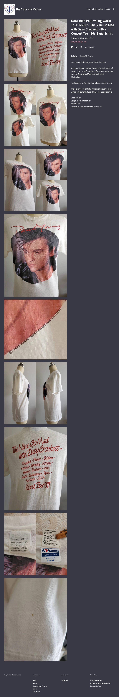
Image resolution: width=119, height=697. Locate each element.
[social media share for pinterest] (81, 47)
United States (84, 38)
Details (74, 56)
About (94, 9)
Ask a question (89, 47)
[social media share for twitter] (77, 47)
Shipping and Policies (40, 686)
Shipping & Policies (86, 56)
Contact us (36, 692)
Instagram (65, 680)
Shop (89, 9)
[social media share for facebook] (72, 47)
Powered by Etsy (95, 686)
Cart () (107, 9)
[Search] (114, 9)
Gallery (100, 9)
